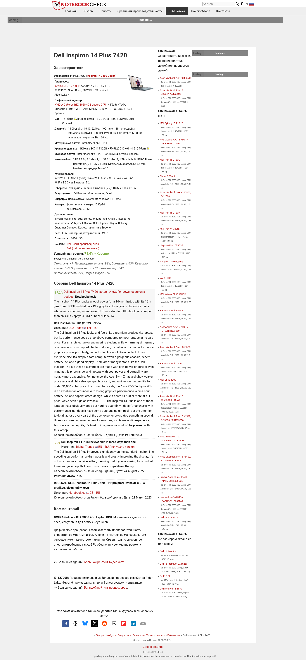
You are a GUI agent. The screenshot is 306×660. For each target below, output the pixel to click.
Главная (71, 11)
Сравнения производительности (139, 11)
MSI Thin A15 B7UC (170, 229)
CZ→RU (95, 492)
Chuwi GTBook (167, 176)
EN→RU (92, 328)
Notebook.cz (77, 492)
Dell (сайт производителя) (83, 248)
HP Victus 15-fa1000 (170, 363)
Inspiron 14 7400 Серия (101, 76)
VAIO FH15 (165, 278)
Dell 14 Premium (168, 551)
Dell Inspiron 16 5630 (171, 588)
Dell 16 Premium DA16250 (174, 563)
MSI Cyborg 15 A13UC (171, 123)
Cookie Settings (153, 647)
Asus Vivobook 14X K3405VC (175, 78)
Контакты (223, 11)
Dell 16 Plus (166, 576)
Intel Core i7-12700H (67, 86)
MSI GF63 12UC (168, 379)
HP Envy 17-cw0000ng (171, 261)
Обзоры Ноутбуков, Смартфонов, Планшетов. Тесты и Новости (130, 635)
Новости (105, 11)
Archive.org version (121, 446)
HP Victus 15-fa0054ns (172, 310)
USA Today (76, 328)
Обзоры (88, 11)
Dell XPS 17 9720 (169, 517)
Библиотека (177, 11)
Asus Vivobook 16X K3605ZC (175, 347)
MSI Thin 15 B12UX (170, 212)
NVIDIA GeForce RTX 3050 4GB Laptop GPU (80, 104)
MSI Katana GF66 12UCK (173, 294)
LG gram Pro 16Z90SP (171, 245)
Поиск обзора (200, 11)
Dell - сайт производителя (83, 244)
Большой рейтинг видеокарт (104, 562)
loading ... (14, 20)
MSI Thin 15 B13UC (170, 159)
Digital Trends (85, 446)
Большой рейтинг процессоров (105, 587)
